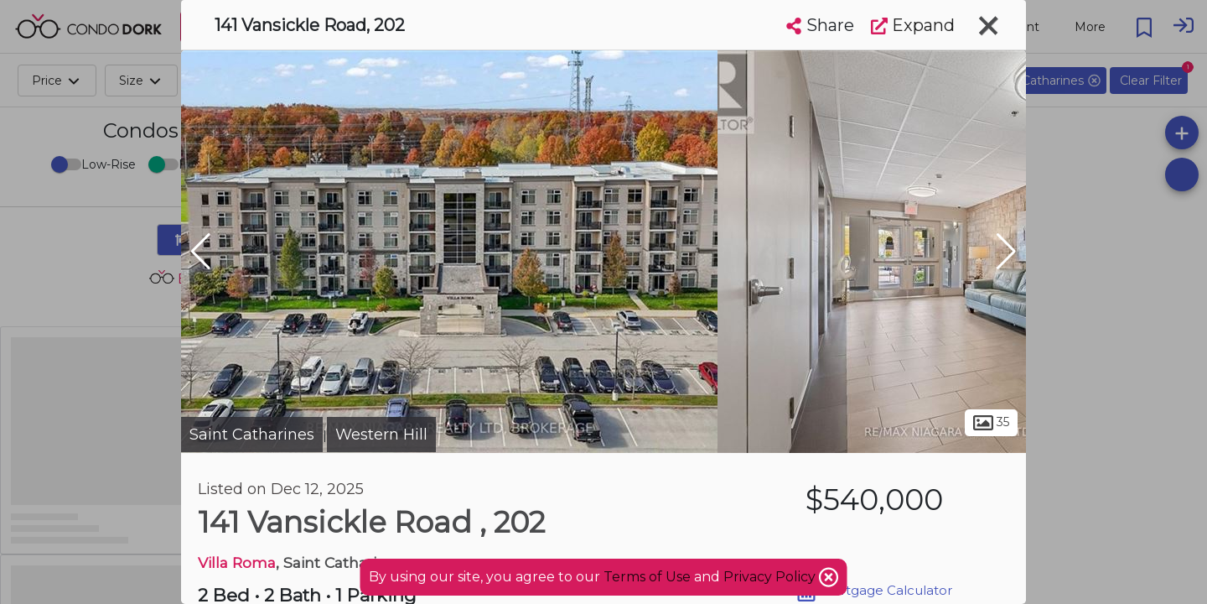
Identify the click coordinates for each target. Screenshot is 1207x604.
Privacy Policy (771, 577)
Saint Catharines (251, 434)
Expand (913, 25)
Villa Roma (237, 562)
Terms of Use (647, 577)
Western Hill (381, 434)
